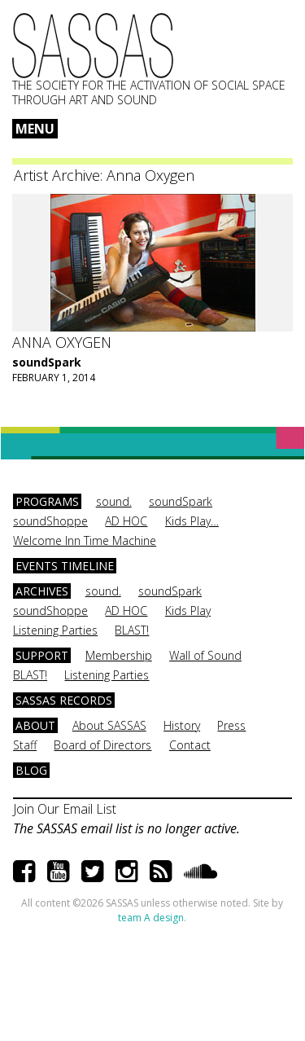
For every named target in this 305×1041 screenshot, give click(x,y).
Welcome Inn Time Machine (84, 540)
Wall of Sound (205, 655)
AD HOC (126, 521)
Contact (190, 745)
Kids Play (188, 610)
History (181, 725)
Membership (118, 655)
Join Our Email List (64, 809)
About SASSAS (109, 725)
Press (231, 725)
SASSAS (92, 45)
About (35, 725)
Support (41, 655)
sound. (114, 501)
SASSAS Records (63, 700)
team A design (151, 918)
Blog (31, 770)
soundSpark (46, 362)
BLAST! (132, 630)
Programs (47, 501)
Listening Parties (55, 630)
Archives (41, 591)
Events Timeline (64, 565)
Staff (25, 745)
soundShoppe (50, 521)
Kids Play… (192, 521)
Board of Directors (102, 745)
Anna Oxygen (61, 342)
